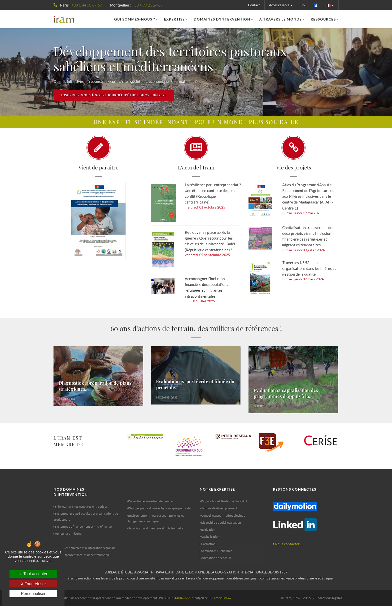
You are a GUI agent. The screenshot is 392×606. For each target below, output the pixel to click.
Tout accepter (33, 574)
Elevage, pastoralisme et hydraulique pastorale (158, 508)
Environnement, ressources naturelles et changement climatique (155, 518)
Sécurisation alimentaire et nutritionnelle (155, 528)
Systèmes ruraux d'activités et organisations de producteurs (86, 516)
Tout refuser (33, 584)
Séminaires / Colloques (216, 551)
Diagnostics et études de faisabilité (223, 501)
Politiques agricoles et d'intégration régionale (85, 548)
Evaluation (207, 529)
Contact (254, 5)
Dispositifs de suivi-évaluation (220, 522)
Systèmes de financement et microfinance (83, 526)
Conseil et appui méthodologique (222, 515)
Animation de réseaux (215, 558)
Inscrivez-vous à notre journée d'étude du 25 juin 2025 (113, 95)
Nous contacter (286, 544)
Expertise (176, 19)
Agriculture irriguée (68, 533)
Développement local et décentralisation (81, 555)
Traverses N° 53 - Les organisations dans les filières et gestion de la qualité (309, 268)
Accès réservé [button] (280, 5)
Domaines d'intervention (223, 19)
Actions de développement (218, 508)
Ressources (324, 19)
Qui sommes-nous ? (136, 19)
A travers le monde (281, 19)
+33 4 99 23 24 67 (147, 5)
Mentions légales (330, 598)
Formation (208, 544)
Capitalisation (209, 536)
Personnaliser (33, 593)
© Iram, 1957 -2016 (296, 598)
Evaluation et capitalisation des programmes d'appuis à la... (286, 393)
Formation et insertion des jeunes (150, 501)
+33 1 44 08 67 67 (86, 5)
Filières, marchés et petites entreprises (81, 506)
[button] (330, 5)
